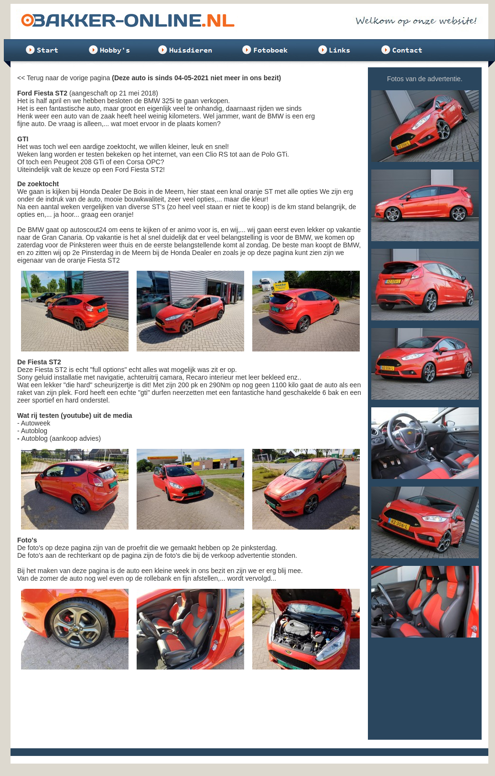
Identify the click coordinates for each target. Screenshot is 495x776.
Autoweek (35, 423)
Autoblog (34, 431)
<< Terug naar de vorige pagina (63, 78)
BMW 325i (159, 101)
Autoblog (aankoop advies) (61, 438)
